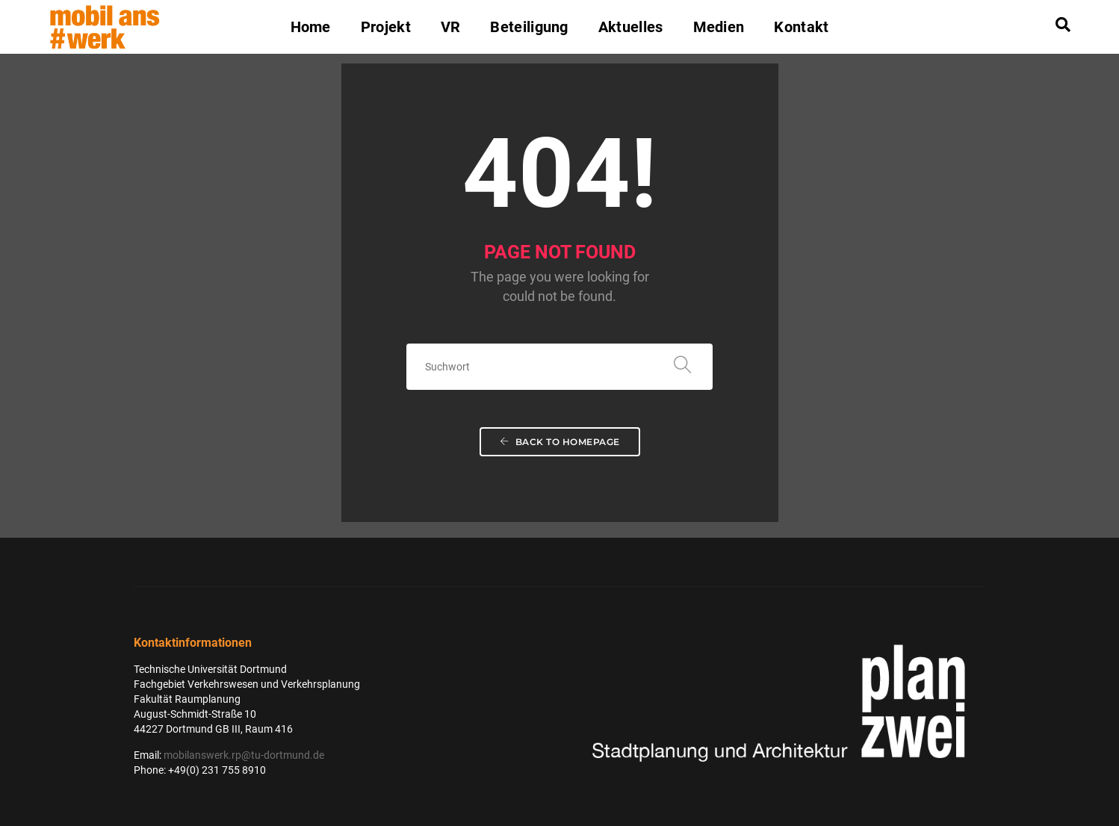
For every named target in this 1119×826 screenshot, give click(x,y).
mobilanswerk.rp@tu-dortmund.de (244, 755)
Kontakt (801, 27)
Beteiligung (529, 27)
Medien (719, 27)
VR (451, 27)
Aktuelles (630, 27)
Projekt (386, 27)
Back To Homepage (560, 441)
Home (311, 27)
